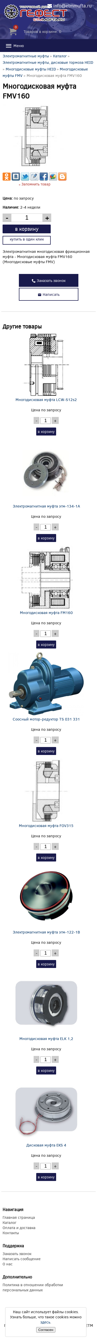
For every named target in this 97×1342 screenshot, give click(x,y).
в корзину (27, 228)
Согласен (45, 1330)
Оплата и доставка (19, 1227)
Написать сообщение (22, 1258)
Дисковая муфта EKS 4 (46, 1113)
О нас (8, 1263)
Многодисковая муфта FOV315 (46, 793)
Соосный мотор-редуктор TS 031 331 (46, 687)
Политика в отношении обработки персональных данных (33, 1287)
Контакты (11, 1232)
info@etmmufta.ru (72, 6)
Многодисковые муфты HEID (31, 69)
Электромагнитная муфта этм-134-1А (46, 474)
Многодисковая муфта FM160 (46, 580)
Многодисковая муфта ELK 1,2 (46, 1006)
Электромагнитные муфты (26, 55)
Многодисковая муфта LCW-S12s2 (46, 367)
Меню (14, 45)
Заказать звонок (48, 280)
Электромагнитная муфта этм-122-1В (46, 900)
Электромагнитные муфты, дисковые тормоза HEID (48, 62)
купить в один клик (27, 239)
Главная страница (19, 1217)
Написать (48, 294)
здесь (45, 1322)
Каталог (60, 55)
